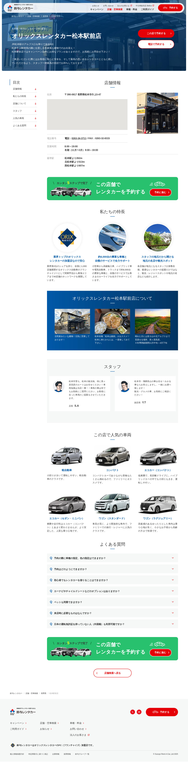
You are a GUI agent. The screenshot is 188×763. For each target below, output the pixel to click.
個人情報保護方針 (17, 755)
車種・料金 (130, 10)
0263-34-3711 (79, 138)
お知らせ (94, 6)
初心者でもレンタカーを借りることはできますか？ (79, 580)
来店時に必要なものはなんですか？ (71, 613)
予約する (173, 8)
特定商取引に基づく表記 (38, 755)
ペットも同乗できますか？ (66, 602)
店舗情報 (17, 89)
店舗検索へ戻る (112, 674)
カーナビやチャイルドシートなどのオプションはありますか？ (85, 591)
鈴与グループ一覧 (82, 755)
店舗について (20, 104)
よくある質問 (20, 126)
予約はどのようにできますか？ (68, 569)
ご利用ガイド (145, 10)
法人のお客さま (122, 6)
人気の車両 (19, 118)
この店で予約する (157, 33)
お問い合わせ (106, 6)
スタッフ (17, 111)
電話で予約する (157, 44)
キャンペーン (95, 10)
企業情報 (55, 755)
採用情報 (67, 755)
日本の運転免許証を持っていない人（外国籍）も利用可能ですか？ (87, 624)
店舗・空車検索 (113, 10)
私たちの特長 (20, 96)
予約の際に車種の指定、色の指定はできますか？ (78, 558)
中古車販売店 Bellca (142, 6)
